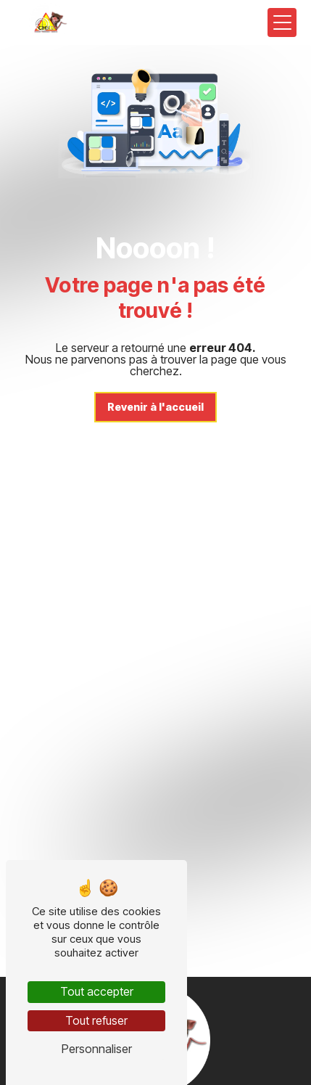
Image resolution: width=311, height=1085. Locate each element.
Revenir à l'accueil (155, 407)
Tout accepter (96, 991)
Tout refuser (96, 1020)
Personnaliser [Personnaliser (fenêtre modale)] (97, 1048)
